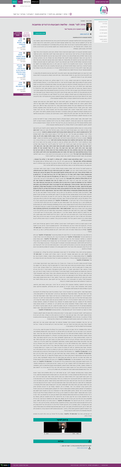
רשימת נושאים (103, 36)
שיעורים (30, 14)
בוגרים (23, 14)
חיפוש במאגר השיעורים (103, 40)
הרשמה (20, 1)
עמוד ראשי (89, 20)
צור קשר (16, 14)
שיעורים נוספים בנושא (18, 34)
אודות (65, 14)
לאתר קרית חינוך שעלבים (102, 1)
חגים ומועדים (103, 30)
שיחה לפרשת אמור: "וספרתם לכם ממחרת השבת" (21, 42)
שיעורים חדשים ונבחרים (103, 22)
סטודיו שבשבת (22, 465)
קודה (14, 465)
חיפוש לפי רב (103, 33)
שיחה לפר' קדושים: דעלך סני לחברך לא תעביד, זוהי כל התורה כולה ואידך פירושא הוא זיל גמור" (21, 70)
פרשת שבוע (103, 26)
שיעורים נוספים (27, 94)
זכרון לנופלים (35, 1)
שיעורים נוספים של (26, 34)
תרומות (14, 1)
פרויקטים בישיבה (40, 14)
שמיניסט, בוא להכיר (54, 14)
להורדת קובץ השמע (82, 447)
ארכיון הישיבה (27, 1)
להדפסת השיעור (40, 33)
